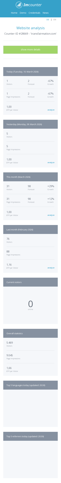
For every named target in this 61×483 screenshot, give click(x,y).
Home (14, 12)
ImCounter (30, 5)
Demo (23, 12)
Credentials (34, 12)
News (46, 12)
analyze (50, 110)
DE (48, 19)
